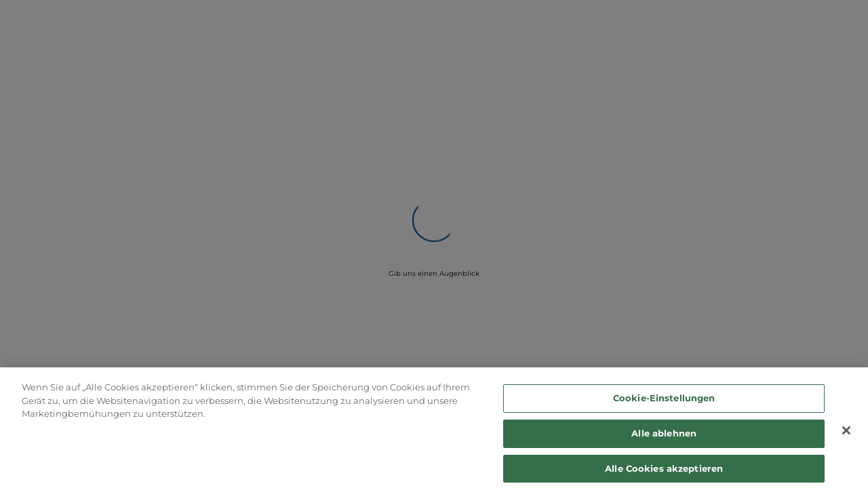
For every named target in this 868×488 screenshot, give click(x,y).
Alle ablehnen (663, 436)
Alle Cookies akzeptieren (664, 471)
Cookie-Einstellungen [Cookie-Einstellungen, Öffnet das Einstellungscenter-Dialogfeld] (664, 401)
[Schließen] (846, 434)
